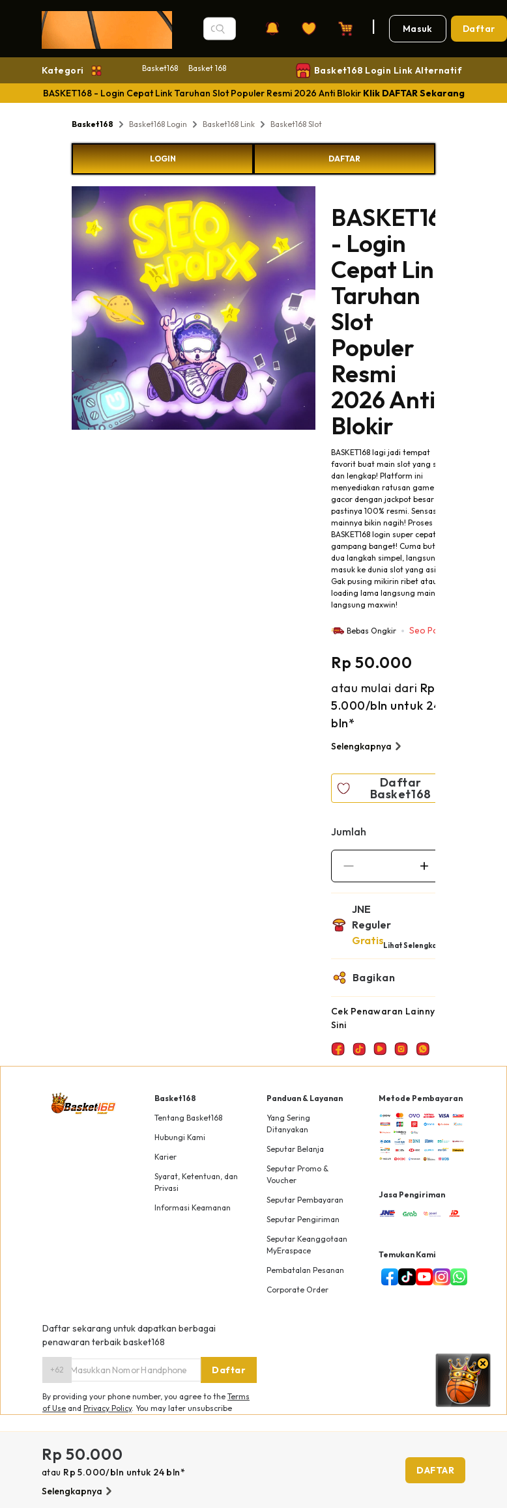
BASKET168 (350, 452)
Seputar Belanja (295, 1149)
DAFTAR (344, 158)
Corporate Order (297, 1289)
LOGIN (163, 158)
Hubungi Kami (179, 1137)
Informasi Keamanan (192, 1207)
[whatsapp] (456, 1276)
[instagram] (438, 1276)
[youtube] (421, 1276)
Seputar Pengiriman (303, 1219)
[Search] (220, 28)
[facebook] (387, 1276)
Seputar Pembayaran (305, 1200)
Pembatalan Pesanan (305, 1270)
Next (325, 309)
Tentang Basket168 (188, 1118)
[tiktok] (404, 1276)
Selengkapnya (368, 746)
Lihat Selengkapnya (418, 945)
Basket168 (160, 68)
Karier (165, 1157)
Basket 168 (207, 68)
